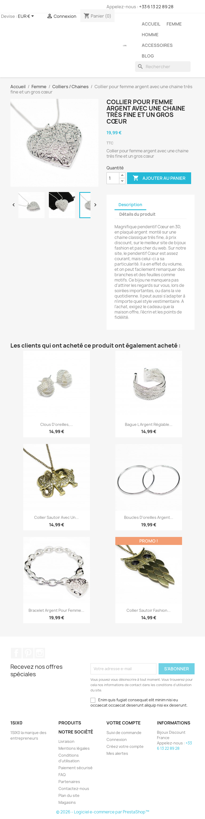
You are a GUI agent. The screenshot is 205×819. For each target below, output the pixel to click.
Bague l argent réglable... (148, 424)
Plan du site (69, 795)
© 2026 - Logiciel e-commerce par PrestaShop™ (102, 812)
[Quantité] (113, 178)
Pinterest (28, 653)
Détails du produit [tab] (137, 214)
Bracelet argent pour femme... (56, 610)
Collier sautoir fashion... (149, 610)
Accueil (151, 24)
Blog (148, 56)
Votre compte (124, 723)
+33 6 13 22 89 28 (156, 7)
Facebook (16, 653)
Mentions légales (74, 748)
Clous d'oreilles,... (56, 424)
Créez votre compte (125, 746)
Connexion (117, 739)
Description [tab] (130, 204)
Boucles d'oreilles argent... (148, 517)
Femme (174, 24)
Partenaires (69, 781)
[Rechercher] (163, 66)
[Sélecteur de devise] (27, 16)
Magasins (67, 802)
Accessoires (157, 45)
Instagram (39, 653)
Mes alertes (117, 753)
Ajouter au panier (159, 178)
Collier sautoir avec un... (56, 517)
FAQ (62, 774)
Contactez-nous (73, 788)
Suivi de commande (124, 732)
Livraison (66, 741)
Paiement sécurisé (75, 767)
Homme (150, 35)
